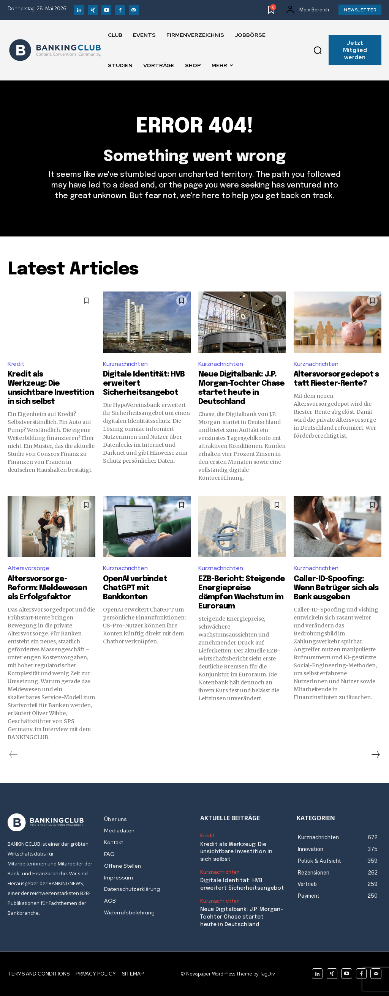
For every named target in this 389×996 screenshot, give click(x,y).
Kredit (16, 364)
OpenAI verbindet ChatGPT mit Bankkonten (135, 588)
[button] (318, 50)
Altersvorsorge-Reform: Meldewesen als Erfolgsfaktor (47, 588)
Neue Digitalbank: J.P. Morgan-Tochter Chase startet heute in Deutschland (240, 917)
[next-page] (375, 754)
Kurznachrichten (125, 364)
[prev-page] (13, 754)
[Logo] (55, 50)
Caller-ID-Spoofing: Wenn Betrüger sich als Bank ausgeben (336, 588)
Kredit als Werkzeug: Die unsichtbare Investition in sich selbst (236, 852)
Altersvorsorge (28, 568)
